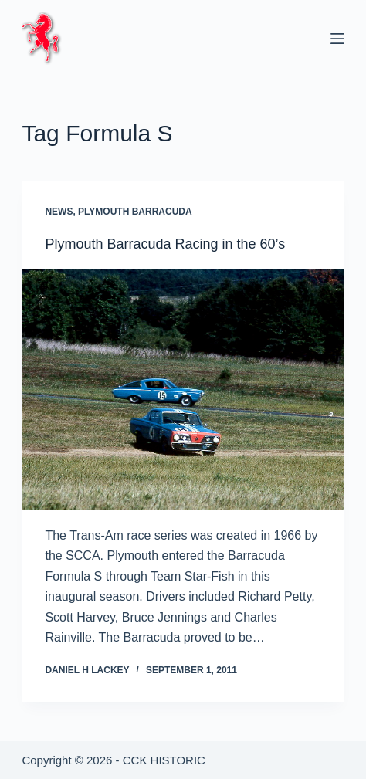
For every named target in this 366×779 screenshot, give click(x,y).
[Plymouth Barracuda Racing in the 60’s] (183, 389)
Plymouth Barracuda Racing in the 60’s (165, 244)
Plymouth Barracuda (135, 211)
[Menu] (337, 39)
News (59, 211)
